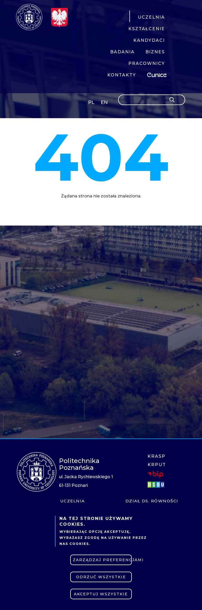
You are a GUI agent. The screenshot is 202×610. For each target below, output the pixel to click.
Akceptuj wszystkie (101, 594)
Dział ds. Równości (151, 500)
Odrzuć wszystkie (101, 577)
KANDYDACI (149, 40)
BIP (155, 474)
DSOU (157, 484)
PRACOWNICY (146, 63)
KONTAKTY (121, 74)
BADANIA (122, 51)
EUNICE (158, 74)
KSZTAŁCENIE (146, 28)
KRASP (156, 456)
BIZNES (155, 51)
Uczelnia (72, 500)
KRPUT (157, 464)
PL (91, 102)
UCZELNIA (151, 17)
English (105, 103)
